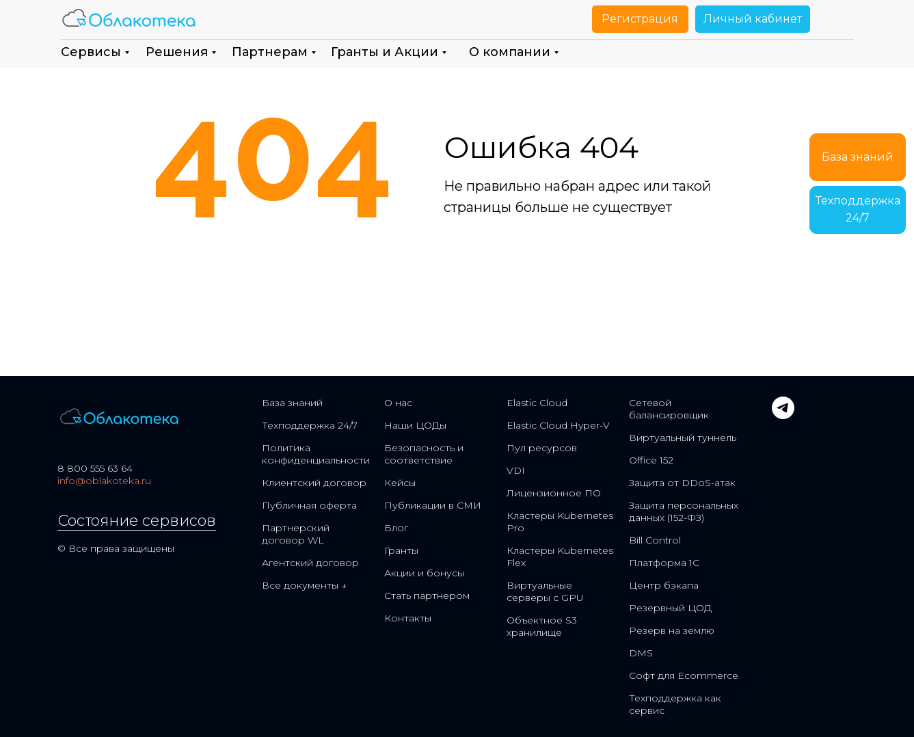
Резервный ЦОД (670, 608)
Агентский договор (310, 563)
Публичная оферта (309, 505)
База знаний (292, 403)
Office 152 (651, 460)
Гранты (401, 550)
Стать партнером (427, 595)
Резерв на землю (671, 630)
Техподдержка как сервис (675, 704)
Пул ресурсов (542, 448)
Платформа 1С (664, 563)
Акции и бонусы (424, 573)
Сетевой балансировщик (669, 409)
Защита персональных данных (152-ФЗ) (683, 511)
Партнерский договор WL (296, 534)
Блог (396, 528)
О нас (398, 403)
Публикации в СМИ (432, 505)
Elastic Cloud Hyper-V (558, 425)
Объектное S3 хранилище (542, 626)
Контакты (407, 618)
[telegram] (783, 415)
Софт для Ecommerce (683, 675)
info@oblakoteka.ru (104, 480)
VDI (516, 470)
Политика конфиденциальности (316, 454)
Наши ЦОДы (415, 425)
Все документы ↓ (304, 585)
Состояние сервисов (136, 520)
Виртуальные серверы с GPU (545, 591)
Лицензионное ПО (554, 493)
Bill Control (655, 540)
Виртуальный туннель (682, 437)
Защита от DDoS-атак (682, 483)
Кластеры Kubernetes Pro (560, 521)
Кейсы (400, 483)
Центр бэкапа (664, 585)
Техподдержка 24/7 (310, 425)
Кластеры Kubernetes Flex (560, 556)
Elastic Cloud (537, 403)
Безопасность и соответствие (423, 454)
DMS (641, 653)
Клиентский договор (314, 483)
